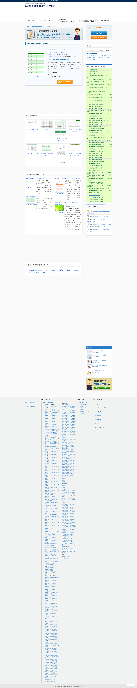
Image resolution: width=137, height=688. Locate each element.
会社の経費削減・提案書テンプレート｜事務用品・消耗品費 (52, 645)
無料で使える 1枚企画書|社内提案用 (35, 178)
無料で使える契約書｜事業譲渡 (52, 467)
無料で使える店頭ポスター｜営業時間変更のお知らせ (68, 511)
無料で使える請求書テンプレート (52, 416)
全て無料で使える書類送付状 (52, 464)
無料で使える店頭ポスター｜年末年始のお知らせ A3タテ (69, 527)
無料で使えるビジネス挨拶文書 (52, 523)
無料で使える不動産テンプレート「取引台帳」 (68, 467)
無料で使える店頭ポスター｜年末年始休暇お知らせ (68, 523)
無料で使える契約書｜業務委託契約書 (52, 473)
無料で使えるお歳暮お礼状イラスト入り (52, 551)
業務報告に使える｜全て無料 (52, 503)
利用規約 (99, 412)
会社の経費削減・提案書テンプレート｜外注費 (52, 672)
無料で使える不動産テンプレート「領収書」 (68, 443)
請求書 (37, 272)
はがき (30, 272)
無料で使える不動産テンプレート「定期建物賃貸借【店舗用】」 (68, 447)
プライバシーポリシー (102, 408)
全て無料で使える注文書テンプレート (52, 454)
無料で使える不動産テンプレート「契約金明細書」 (68, 470)
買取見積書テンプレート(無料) (100, 216)
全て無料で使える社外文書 (52, 547)
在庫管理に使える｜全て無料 (52, 517)
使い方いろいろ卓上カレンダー (68, 549)
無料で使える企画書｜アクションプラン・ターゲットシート (52, 600)
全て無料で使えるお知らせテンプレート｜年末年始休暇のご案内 (52, 438)
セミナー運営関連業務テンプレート (52, 578)
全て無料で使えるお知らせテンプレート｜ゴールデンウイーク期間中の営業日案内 (52, 443)
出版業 (63, 502)
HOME (28, 26)
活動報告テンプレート (50, 679)
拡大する (37, 76)
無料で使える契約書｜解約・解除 (51, 488)
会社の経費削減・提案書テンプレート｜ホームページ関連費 (52, 641)
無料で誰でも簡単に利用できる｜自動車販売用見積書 (68, 491)
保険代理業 (64, 483)
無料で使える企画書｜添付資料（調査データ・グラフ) (52, 606)
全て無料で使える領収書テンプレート (52, 461)
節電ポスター (48, 574)
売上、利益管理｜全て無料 (52, 514)
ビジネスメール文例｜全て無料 (52, 512)
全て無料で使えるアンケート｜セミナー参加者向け (68, 542)
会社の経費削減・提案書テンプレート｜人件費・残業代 (52, 630)
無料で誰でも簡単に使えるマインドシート (52, 587)
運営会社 (99, 420)
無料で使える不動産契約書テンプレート (68, 440)
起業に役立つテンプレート (68, 545)
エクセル (53, 270)
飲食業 (63, 487)
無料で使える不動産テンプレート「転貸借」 (68, 461)
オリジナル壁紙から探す (94, 195)
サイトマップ (100, 427)
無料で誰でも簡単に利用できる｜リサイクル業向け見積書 (68, 495)
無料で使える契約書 (50, 409)
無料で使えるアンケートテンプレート (52, 422)
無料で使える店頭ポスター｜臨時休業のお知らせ (68, 508)
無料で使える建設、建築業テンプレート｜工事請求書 (68, 419)
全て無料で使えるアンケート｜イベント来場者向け (68, 539)
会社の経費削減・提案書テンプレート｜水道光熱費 (52, 648)
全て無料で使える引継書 (51, 544)
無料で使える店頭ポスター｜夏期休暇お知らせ (68, 520)
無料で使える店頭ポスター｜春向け (68, 517)
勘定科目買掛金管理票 (32, 196)
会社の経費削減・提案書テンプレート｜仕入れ (52, 669)
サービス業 (64, 489)
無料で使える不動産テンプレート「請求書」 (68, 454)
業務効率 (82, 406)
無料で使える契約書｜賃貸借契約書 (52, 479)
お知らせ (51, 272)
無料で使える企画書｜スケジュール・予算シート (52, 603)
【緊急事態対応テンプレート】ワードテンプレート (52, 571)
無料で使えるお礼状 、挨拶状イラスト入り (52, 532)
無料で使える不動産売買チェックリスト (68, 476)
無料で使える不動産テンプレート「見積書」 (68, 458)
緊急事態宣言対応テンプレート (52, 559)
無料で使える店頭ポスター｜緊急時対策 (68, 505)
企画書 (68, 270)
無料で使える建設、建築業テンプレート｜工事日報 (68, 425)
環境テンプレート (49, 678)
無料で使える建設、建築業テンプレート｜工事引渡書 (68, 432)
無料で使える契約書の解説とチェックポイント (52, 413)
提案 (44, 272)
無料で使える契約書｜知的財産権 (52, 485)
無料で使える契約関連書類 (52, 411)
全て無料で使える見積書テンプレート (52, 451)
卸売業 (63, 480)
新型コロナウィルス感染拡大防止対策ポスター (52, 562)
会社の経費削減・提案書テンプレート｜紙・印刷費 (52, 637)
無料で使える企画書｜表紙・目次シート (51, 590)
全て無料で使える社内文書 (52, 545)
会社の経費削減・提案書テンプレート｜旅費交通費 (52, 660)
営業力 (81, 409)
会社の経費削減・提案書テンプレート (52, 622)
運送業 (63, 478)
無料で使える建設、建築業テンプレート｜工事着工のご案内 (68, 408)
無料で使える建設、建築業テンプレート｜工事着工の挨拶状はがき (68, 412)
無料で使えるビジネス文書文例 (52, 520)
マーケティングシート (50, 620)
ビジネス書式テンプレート (37, 26)
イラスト (76, 270)
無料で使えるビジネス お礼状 (52, 526)
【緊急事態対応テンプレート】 (52, 565)
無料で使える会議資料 (50, 425)
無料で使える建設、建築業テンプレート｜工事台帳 (68, 422)
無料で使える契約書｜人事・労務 (51, 497)
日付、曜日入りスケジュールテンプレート (52, 535)
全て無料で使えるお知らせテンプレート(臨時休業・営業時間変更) (52, 448)
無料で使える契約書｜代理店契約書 (52, 476)
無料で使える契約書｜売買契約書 (52, 482)
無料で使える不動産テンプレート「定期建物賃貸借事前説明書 (68, 451)
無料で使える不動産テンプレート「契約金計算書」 (68, 473)
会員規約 (99, 416)
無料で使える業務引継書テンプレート (52, 406)
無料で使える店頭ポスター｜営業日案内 (68, 530)
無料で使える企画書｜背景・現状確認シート (51, 593)
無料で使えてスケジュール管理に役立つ (52, 427)
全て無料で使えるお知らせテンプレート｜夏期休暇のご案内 (52, 434)
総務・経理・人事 (84, 411)
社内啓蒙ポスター (49, 616)
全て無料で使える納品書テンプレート (52, 458)
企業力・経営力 (84, 408)
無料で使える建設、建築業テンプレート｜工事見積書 (68, 416)
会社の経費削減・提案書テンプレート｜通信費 (52, 663)
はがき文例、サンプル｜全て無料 (52, 506)
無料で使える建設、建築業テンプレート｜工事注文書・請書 (68, 429)
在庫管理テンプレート (54, 54)
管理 (50, 52)
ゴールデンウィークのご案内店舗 (68, 552)
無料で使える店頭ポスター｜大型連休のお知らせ (68, 533)
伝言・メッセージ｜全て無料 (52, 509)
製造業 (63, 482)
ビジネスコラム (83, 402)
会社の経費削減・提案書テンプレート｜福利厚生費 (52, 666)
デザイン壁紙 (65, 558)
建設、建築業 (65, 405)
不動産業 (64, 437)
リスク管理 (82, 413)
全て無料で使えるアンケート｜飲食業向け (68, 536)
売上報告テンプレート (50, 681)
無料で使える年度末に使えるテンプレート (52, 541)
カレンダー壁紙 (66, 556)
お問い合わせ (100, 423)
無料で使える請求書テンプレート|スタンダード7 (67, 178)
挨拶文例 (61, 270)
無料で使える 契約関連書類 (68, 435)
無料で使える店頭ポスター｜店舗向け (68, 514)
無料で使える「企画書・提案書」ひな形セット (52, 584)
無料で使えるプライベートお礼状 (52, 529)
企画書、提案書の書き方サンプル (52, 614)
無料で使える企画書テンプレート (52, 419)
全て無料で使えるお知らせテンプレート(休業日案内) (52, 430)
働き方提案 (48, 618)
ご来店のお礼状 (66, 546)
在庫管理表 (52, 49)
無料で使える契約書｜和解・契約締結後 (51, 494)
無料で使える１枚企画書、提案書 (52, 581)
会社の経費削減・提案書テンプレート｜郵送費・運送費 (52, 626)
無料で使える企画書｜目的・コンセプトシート (51, 596)
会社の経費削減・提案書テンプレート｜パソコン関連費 (52, 652)
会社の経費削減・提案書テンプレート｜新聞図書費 (52, 634)
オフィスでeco (30, 402)
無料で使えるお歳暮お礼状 (52, 549)
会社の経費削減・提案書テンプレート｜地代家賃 (52, 675)
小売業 (63, 485)
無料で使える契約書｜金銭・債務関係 (51, 500)
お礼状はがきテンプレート (35, 270)
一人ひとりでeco (30, 406)
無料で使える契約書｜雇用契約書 (52, 470)
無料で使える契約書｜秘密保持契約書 (52, 491)
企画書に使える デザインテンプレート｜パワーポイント (52, 610)
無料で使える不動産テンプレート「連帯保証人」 (68, 464)
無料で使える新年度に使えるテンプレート (52, 538)
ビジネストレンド (84, 404)
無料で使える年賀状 (50, 554)
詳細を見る (33, 187)
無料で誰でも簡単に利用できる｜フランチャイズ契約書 (68, 499)
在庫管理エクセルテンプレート (56, 56)
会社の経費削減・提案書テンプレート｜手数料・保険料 (52, 657)
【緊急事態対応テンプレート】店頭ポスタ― (52, 568)
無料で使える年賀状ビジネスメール (52, 556)
